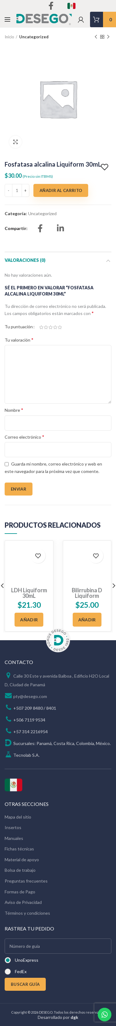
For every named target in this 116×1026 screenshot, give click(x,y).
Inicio (9, 36)
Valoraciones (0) (25, 260)
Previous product (96, 37)
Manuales (14, 827)
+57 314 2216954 (30, 720)
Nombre (14, 410)
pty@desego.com (30, 685)
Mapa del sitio (18, 805)
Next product (108, 37)
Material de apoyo (22, 848)
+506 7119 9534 (29, 708)
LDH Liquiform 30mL (29, 561)
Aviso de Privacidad (23, 891)
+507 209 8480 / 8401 (34, 697)
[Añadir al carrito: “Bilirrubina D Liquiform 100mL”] (87, 588)
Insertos (13, 816)
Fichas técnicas (19, 837)
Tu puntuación (19, 326)
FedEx (21, 960)
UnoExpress (26, 948)
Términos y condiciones (27, 902)
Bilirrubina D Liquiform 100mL (87, 564)
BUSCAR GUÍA (25, 973)
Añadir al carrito (61, 190)
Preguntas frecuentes (26, 869)
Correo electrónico (24, 437)
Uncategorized (34, 36)
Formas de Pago (20, 880)
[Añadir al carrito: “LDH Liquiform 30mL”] (29, 588)
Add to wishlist (105, 167)
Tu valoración (19, 340)
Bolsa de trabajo (20, 859)
